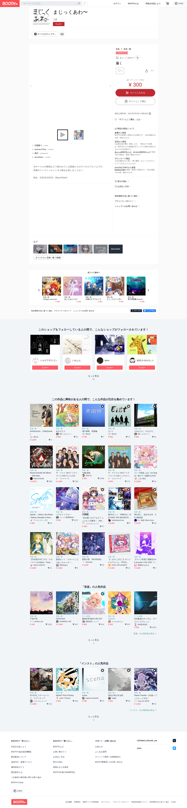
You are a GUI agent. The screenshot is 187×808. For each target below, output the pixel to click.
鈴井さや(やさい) (145, 360)
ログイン (117, 3)
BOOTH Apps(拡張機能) (21, 752)
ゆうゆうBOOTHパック (141, 152)
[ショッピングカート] (167, 3)
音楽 (118, 49)
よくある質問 (100, 752)
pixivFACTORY (120, 170)
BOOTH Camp (17, 782)
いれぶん (76, 360)
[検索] (79, 4)
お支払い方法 (123, 186)
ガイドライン (106, 802)
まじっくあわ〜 (94, 272)
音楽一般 (127, 49)
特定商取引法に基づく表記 (126, 196)
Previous (31, 86)
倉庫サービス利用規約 (91, 802)
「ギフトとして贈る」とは (128, 119)
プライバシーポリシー (124, 201)
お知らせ (99, 747)
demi (107, 360)
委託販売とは (16, 772)
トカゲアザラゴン (48, 360)
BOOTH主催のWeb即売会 (64, 772)
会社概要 (68, 802)
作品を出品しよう (153, 3)
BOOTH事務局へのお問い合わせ (109, 762)
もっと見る (93, 378)
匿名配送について (18, 757)
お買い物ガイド (59, 752)
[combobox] (51, 3)
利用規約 (77, 802)
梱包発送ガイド (17, 767)
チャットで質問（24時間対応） (108, 757)
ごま (55, 19)
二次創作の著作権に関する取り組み (26, 777)
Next (110, 86)
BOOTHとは (133, 3)
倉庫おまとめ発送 (60, 767)
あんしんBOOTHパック (123, 152)
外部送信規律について (139, 802)
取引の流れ (122, 181)
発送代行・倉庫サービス (21, 762)
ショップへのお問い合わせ (126, 206)
